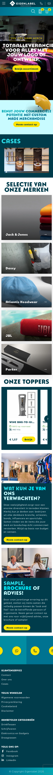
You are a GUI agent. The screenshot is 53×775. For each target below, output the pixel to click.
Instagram (9, 755)
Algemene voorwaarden (15, 697)
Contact (6, 674)
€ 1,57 (13, 439)
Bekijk (29, 439)
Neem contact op (26, 124)
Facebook (9, 751)
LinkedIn (8, 759)
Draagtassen (8, 737)
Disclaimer (7, 710)
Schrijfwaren (8, 728)
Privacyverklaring (11, 701)
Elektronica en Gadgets (15, 733)
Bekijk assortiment (26, 68)
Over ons (6, 679)
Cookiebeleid (9, 706)
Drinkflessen (8, 724)
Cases (4, 683)
